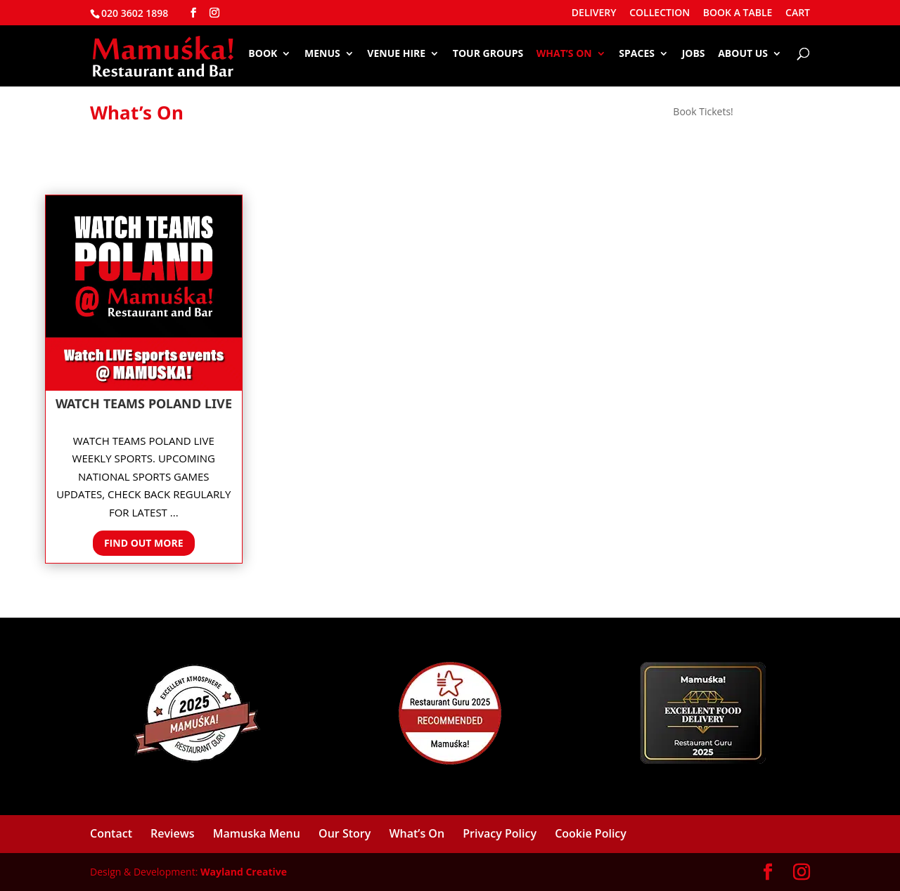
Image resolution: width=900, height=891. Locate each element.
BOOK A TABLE (738, 13)
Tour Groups (488, 54)
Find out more (144, 542)
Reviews (172, 833)
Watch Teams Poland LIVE (144, 403)
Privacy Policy (499, 833)
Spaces (637, 54)
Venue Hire (396, 54)
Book (262, 54)
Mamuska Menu (256, 833)
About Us (743, 54)
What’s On (564, 54)
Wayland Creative (243, 871)
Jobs (693, 54)
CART (797, 13)
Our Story (345, 833)
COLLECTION (659, 13)
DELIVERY (594, 13)
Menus (322, 54)
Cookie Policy (590, 833)
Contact (111, 833)
